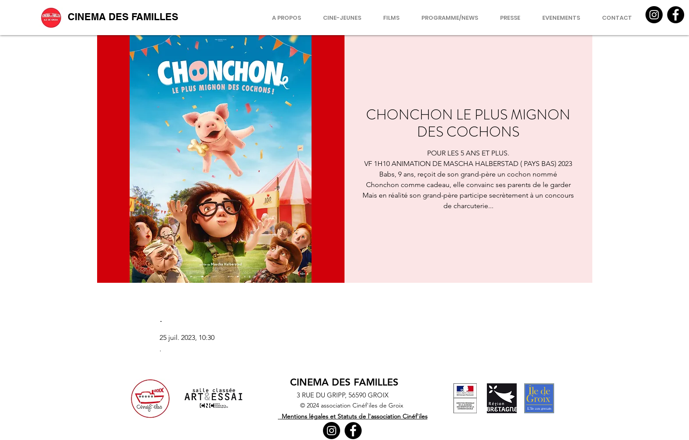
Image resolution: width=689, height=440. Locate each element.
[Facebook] (675, 14)
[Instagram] (654, 14)
